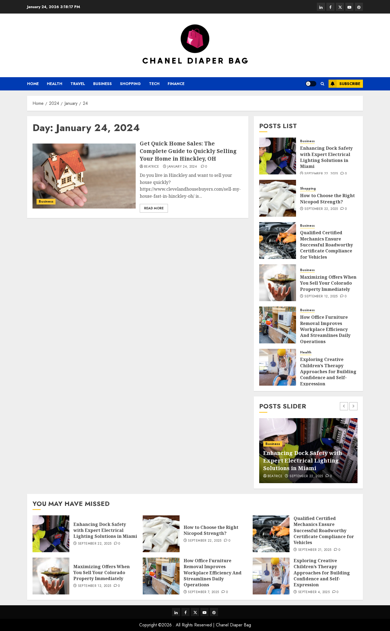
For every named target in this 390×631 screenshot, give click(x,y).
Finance (176, 83)
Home (33, 83)
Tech (154, 83)
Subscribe (344, 84)
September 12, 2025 (320, 296)
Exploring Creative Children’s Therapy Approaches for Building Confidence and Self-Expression (328, 371)
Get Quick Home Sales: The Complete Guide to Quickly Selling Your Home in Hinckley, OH (188, 151)
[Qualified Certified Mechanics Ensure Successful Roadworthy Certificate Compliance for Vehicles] (277, 240)
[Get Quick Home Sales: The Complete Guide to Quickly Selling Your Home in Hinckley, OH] (84, 176)
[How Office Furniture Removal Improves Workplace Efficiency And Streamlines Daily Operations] (277, 325)
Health (54, 83)
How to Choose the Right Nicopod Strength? (327, 198)
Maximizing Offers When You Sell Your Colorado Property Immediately (328, 283)
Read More (154, 208)
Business (102, 83)
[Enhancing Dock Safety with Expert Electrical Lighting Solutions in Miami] (277, 156)
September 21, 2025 (314, 550)
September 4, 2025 (314, 592)
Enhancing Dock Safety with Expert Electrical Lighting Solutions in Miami (326, 157)
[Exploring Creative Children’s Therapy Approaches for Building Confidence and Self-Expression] (277, 367)
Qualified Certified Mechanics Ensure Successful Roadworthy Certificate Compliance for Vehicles (326, 245)
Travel (77, 83)
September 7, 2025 (203, 592)
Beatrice (151, 167)
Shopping (130, 83)
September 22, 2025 (321, 174)
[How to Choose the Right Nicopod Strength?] (277, 198)
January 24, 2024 (182, 167)
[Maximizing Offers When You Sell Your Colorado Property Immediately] (277, 282)
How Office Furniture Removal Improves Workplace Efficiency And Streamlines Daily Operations (325, 329)
